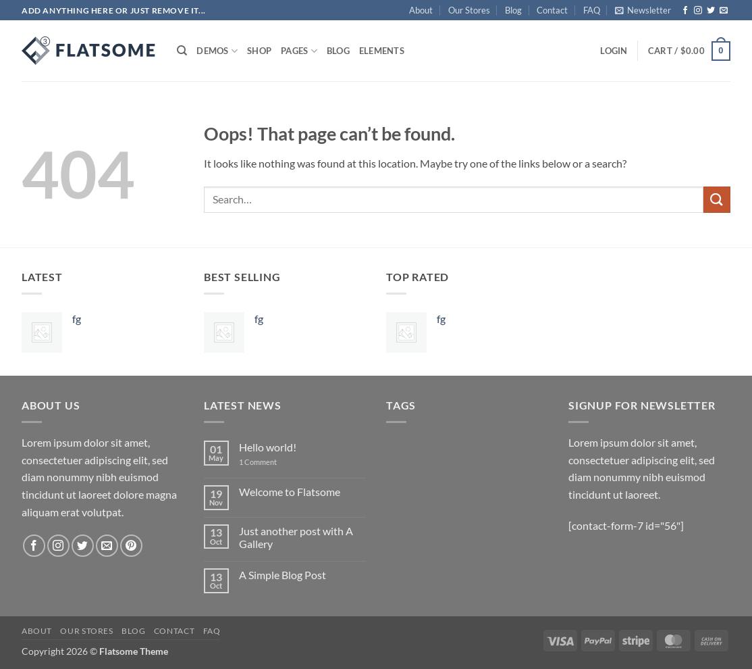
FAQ (591, 10)
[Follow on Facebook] (685, 11)
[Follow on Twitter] (711, 11)
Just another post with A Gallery (296, 537)
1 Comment (268, 461)
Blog (513, 10)
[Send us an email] (724, 11)
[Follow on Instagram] (698, 11)
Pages (299, 51)
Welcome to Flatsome (289, 491)
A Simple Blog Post (282, 574)
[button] (643, 10)
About (421, 10)
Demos (217, 51)
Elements (381, 50)
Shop (259, 50)
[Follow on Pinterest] (131, 546)
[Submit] (716, 200)
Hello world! (267, 447)
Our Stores (469, 10)
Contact (552, 10)
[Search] (182, 51)
